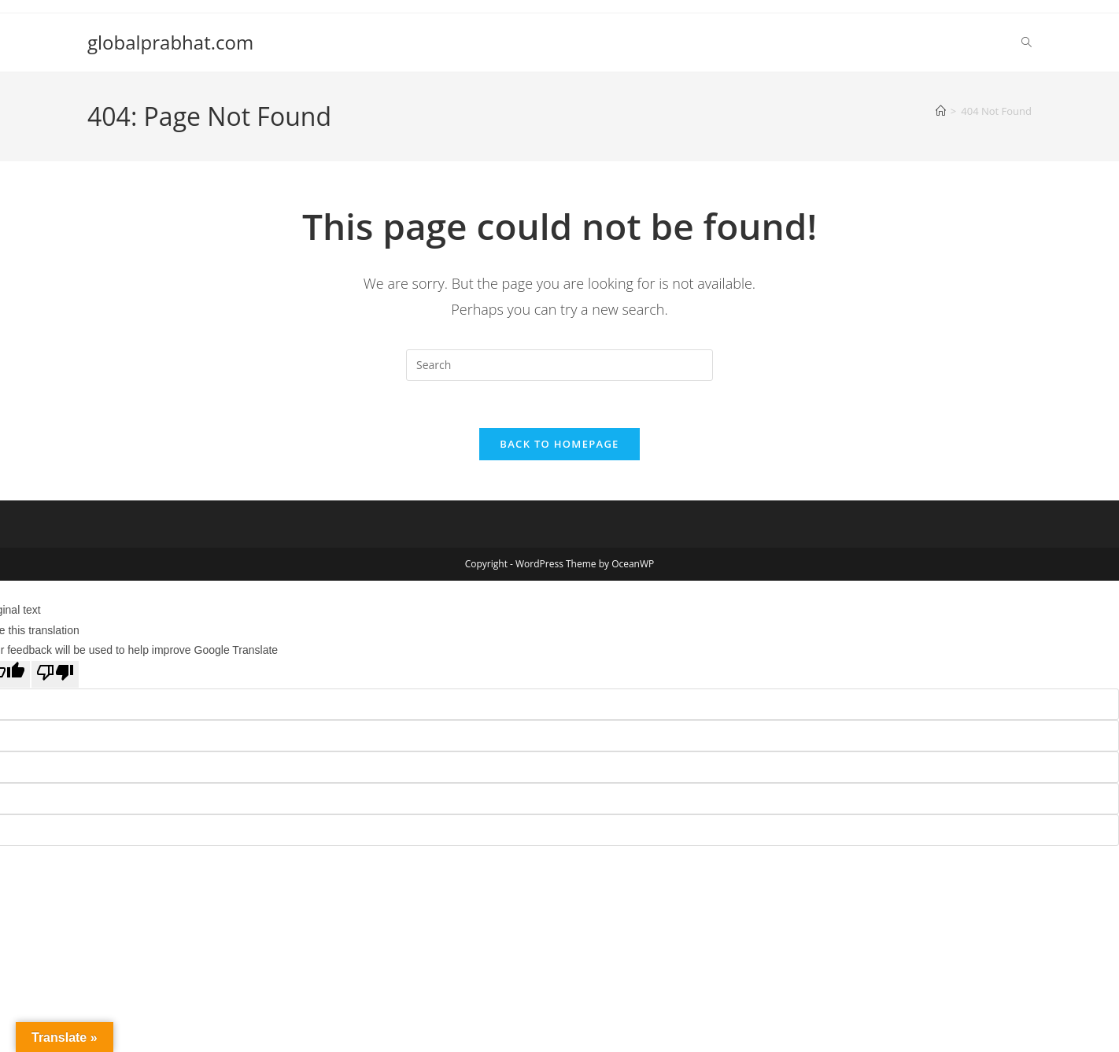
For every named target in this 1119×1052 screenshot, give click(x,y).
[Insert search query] (559, 365)
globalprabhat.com (170, 42)
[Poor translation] (55, 675)
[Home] (941, 111)
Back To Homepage (559, 444)
